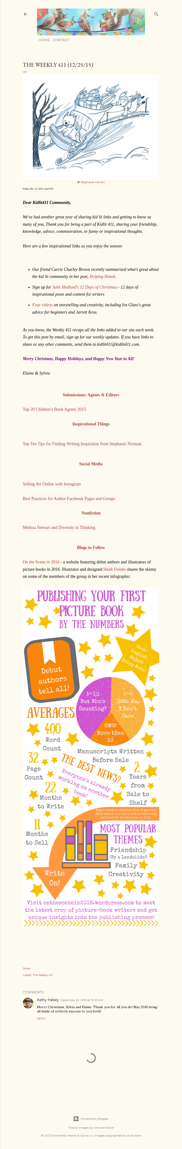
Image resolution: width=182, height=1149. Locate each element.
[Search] (156, 13)
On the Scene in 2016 (41, 562)
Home (42, 40)
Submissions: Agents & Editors (91, 395)
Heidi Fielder (114, 569)
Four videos (42, 304)
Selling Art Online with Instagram (52, 484)
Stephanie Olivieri (93, 182)
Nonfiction (91, 513)
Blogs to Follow (91, 547)
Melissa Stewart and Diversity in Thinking (59, 527)
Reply (41, 1018)
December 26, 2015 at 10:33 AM (82, 1000)
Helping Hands (103, 276)
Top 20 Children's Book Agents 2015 (54, 409)
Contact (59, 40)
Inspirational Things (90, 424)
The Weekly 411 (43, 975)
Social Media (91, 464)
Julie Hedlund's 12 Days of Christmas (84, 287)
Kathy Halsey (48, 1000)
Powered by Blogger (91, 1119)
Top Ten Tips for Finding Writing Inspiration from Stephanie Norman (82, 443)
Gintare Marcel (104, 1127)
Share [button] (27, 968)
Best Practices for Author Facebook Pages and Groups (69, 498)
